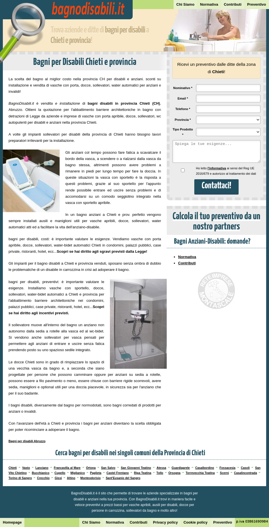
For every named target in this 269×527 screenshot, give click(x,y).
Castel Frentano (118, 473)
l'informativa (217, 168)
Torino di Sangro (20, 478)
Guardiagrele (181, 467)
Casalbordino (204, 467)
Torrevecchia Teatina (200, 473)
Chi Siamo (185, 4)
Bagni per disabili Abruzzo (27, 441)
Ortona (91, 467)
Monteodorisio (90, 478)
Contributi (232, 4)
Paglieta (95, 473)
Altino (71, 478)
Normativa (209, 4)
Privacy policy (165, 522)
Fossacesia (227, 467)
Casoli (245, 467)
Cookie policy (195, 522)
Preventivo (256, 4)
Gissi (58, 478)
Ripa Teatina (142, 473)
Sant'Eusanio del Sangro (123, 478)
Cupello (60, 473)
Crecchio (43, 478)
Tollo (160, 473)
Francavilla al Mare (67, 467)
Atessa (161, 467)
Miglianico (77, 473)
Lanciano (42, 467)
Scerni (224, 473)
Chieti (13, 467)
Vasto (26, 467)
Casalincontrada (245, 473)
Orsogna (174, 473)
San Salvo (108, 467)
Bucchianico (40, 473)
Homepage (12, 522)
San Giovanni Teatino (136, 467)
